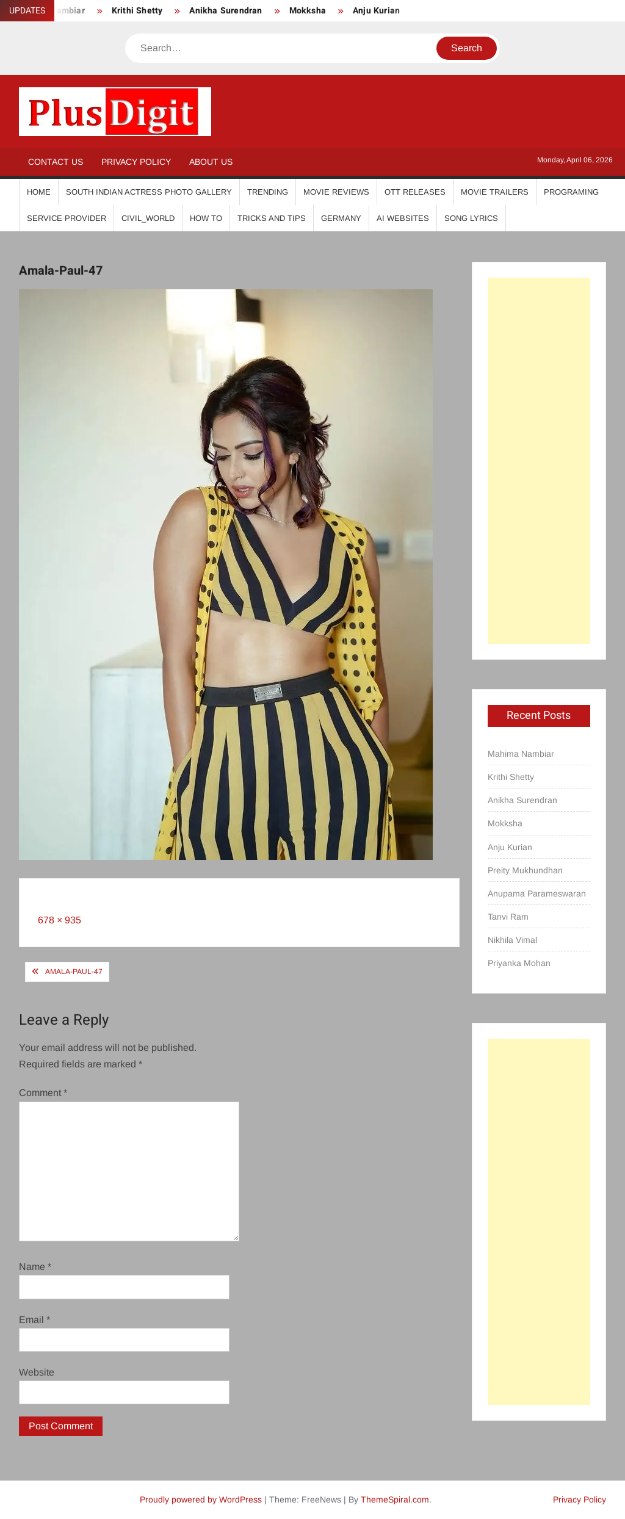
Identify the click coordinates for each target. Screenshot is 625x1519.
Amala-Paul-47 (74, 971)
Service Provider (66, 218)
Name (35, 1266)
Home (39, 192)
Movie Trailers (495, 192)
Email (34, 1320)
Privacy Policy (136, 162)
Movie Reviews (336, 192)
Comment (43, 1093)
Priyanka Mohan (519, 963)
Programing (571, 192)
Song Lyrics (471, 218)
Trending (267, 192)
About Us (211, 162)
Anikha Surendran (225, 10)
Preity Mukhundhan (525, 870)
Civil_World (148, 218)
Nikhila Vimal (512, 940)
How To (206, 218)
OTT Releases (415, 192)
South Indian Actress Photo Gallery (149, 192)
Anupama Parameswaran (537, 893)
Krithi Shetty (137, 10)
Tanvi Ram (508, 917)
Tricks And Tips (271, 218)
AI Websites (403, 218)
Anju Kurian (376, 10)
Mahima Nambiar (521, 754)
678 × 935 (59, 920)
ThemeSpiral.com (395, 1499)
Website (36, 1372)
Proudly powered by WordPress (201, 1499)
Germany (341, 218)
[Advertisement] (539, 461)
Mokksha (307, 10)
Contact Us (55, 162)
